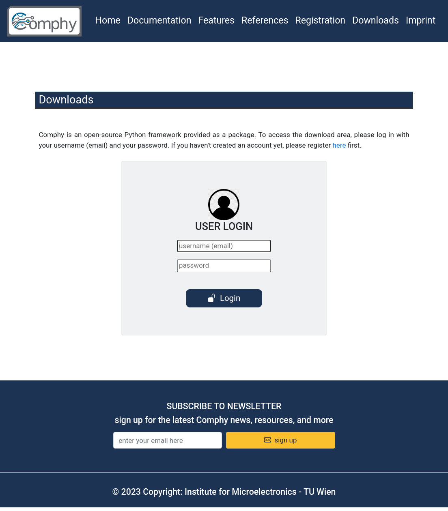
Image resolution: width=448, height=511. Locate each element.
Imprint (420, 20)
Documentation (159, 20)
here (339, 145)
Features (216, 20)
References (264, 20)
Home (108, 20)
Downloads (375, 20)
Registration (320, 20)
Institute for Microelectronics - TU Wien (260, 492)
